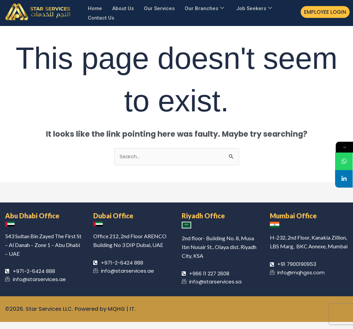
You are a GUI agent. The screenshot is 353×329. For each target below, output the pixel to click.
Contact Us (101, 16)
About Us (123, 8)
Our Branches (204, 8)
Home (95, 8)
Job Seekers (254, 8)
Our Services (159, 8)
